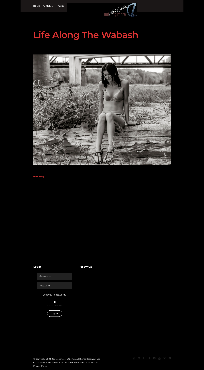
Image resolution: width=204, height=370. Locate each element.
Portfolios (48, 6)
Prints (61, 6)
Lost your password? (54, 294)
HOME (36, 6)
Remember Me (54, 305)
